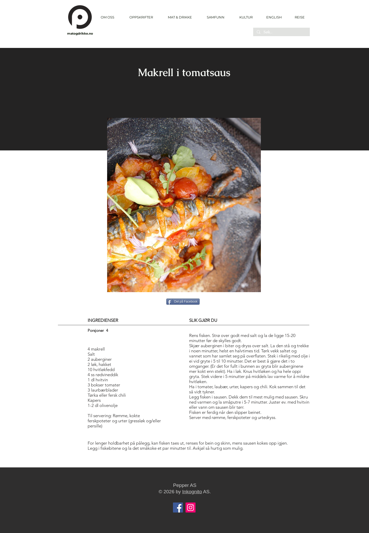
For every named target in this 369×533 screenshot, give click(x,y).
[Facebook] (178, 507)
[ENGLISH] (274, 17)
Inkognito (192, 491)
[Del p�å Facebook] (183, 302)
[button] (141, 17)
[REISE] (298, 17)
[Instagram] (191, 507)
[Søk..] (281, 32)
